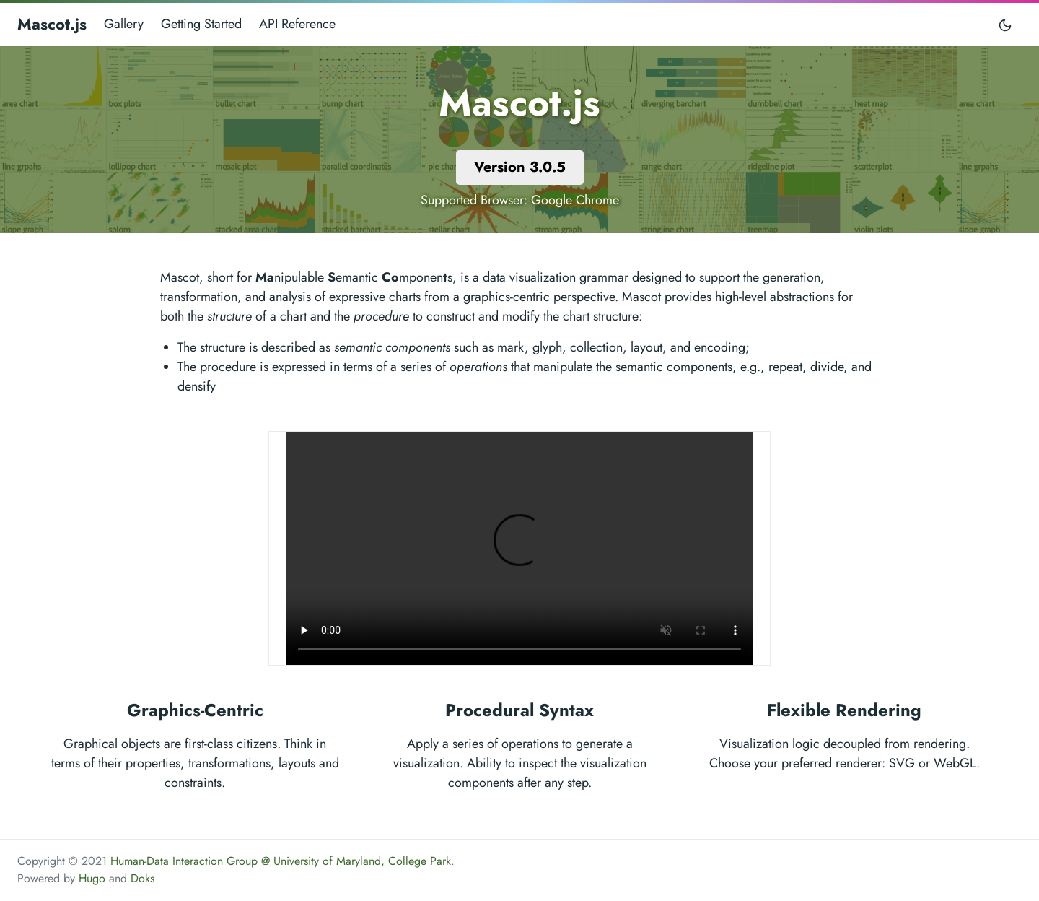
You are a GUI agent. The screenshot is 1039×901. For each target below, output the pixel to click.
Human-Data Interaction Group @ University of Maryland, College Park (280, 861)
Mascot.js (52, 23)
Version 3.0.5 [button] (520, 167)
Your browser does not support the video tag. (519, 548)
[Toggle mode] (1006, 24)
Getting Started (201, 23)
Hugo (92, 878)
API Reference (297, 23)
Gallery (124, 23)
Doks (142, 878)
